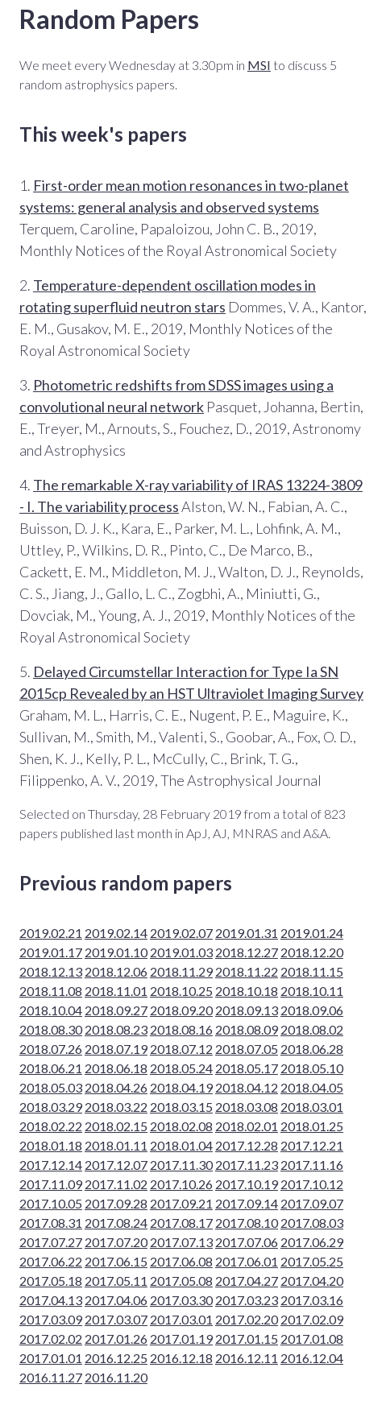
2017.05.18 (50, 1280)
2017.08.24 (116, 1222)
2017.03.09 (50, 1319)
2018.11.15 (311, 971)
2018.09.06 (311, 1010)
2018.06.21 (50, 1068)
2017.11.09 (50, 1184)
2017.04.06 (116, 1300)
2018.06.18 (116, 1068)
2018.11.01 (116, 990)
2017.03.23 (246, 1300)
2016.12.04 (311, 1357)
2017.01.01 (50, 1357)
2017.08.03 (311, 1222)
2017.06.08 (181, 1261)
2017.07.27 (50, 1242)
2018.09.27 (116, 1010)
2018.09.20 (181, 1010)
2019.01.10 (116, 952)
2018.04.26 (116, 1087)
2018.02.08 (181, 1126)
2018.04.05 (311, 1087)
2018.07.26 (50, 1048)
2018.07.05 (246, 1048)
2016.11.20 (116, 1377)
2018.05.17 (246, 1068)
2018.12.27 (246, 952)
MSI (259, 64)
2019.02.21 (50, 932)
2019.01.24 (311, 932)
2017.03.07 (116, 1319)
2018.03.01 (311, 1106)
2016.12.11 (246, 1357)
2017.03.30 (181, 1300)
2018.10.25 (181, 990)
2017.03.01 (181, 1319)
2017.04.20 (311, 1280)
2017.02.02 (50, 1338)
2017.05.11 (116, 1280)
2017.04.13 (50, 1300)
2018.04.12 (246, 1087)
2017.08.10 (246, 1222)
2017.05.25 (311, 1261)
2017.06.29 (311, 1242)
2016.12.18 (181, 1357)
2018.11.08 (50, 990)
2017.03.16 (311, 1300)
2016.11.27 (50, 1377)
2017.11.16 (311, 1164)
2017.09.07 (311, 1203)
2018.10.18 (246, 990)
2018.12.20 (311, 952)
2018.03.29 (50, 1106)
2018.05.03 (50, 1087)
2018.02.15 (116, 1126)
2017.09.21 (181, 1203)
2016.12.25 (116, 1357)
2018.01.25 (311, 1126)
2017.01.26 (116, 1338)
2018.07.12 (181, 1048)
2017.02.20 (246, 1319)
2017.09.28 (116, 1203)
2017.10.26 (181, 1184)
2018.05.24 (181, 1068)
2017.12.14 (50, 1164)
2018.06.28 (311, 1048)
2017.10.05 (50, 1203)
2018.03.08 (246, 1106)
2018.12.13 (50, 971)
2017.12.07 (116, 1164)
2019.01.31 (246, 932)
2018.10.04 (50, 1010)
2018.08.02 (311, 1029)
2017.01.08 (311, 1338)
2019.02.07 (181, 932)
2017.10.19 (246, 1184)
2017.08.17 (181, 1222)
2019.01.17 (50, 952)
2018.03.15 (181, 1106)
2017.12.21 (311, 1145)
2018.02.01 (246, 1126)
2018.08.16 (181, 1029)
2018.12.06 (116, 971)
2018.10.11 (311, 990)
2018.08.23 (116, 1029)
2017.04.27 (246, 1280)
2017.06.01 (246, 1261)
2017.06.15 (116, 1261)
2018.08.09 (246, 1029)
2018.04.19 (181, 1087)
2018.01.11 (116, 1145)
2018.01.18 (50, 1145)
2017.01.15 (246, 1338)
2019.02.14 (116, 932)
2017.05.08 (181, 1280)
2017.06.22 (50, 1261)
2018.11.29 (181, 971)
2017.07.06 (246, 1242)
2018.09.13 (246, 1010)
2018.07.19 (116, 1048)
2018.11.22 (246, 971)
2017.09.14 (246, 1203)
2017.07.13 (181, 1242)
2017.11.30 (181, 1164)
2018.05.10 (311, 1068)
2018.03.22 (116, 1106)
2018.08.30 (50, 1029)
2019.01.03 (181, 952)
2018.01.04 (181, 1145)
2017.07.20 (116, 1242)
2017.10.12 (311, 1184)
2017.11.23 (246, 1164)
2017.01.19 (181, 1338)
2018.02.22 (50, 1126)
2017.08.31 (50, 1222)
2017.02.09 (311, 1319)
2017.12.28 (246, 1145)
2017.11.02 (116, 1184)
